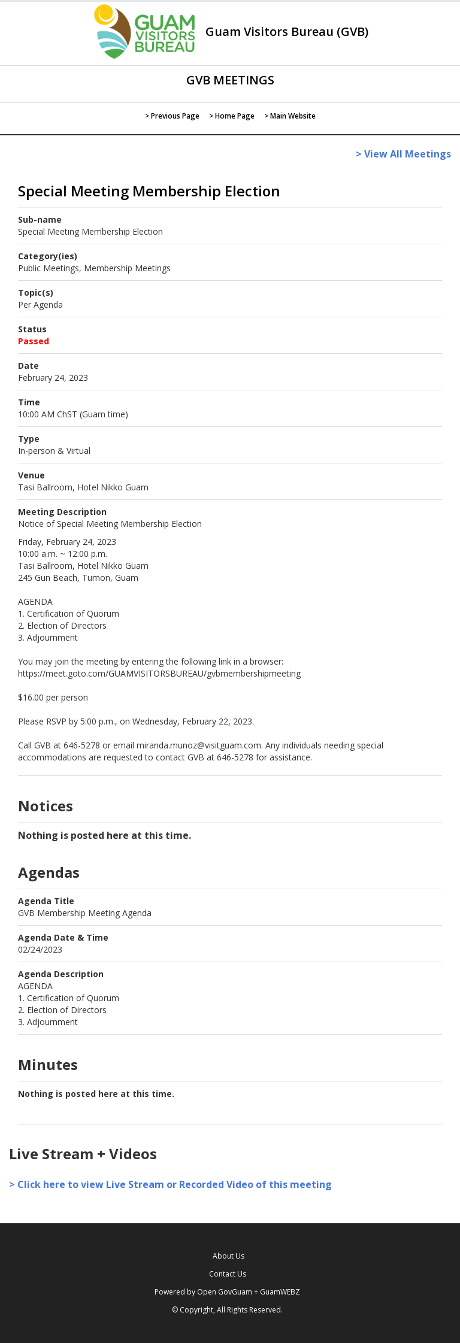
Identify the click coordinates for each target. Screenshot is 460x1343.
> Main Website (290, 116)
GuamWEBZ (280, 1292)
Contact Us (227, 1274)
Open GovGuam (224, 1292)
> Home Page (232, 116)
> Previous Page (172, 116)
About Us (228, 1256)
